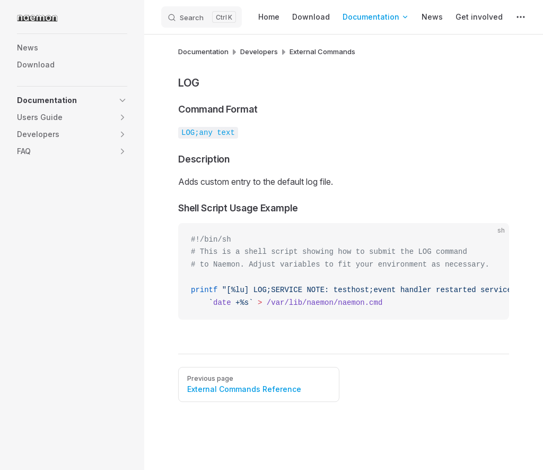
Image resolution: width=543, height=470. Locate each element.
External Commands (322, 51)
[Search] (201, 17)
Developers (259, 51)
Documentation (203, 51)
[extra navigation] (520, 17)
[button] (122, 100)
